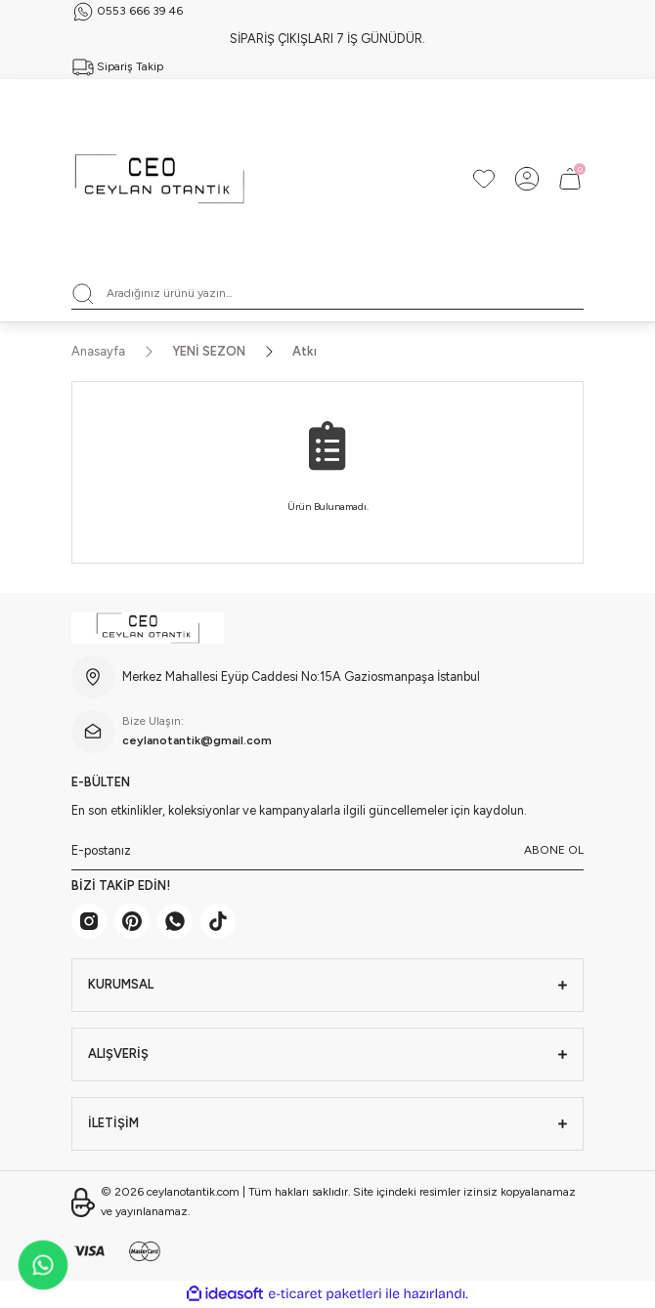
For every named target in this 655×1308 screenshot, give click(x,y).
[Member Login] (527, 178)
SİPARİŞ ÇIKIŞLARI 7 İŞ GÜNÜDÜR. (327, 38)
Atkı (304, 351)
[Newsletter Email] (327, 850)
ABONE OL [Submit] (554, 850)
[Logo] (159, 179)
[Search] (327, 294)
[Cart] (570, 178)
